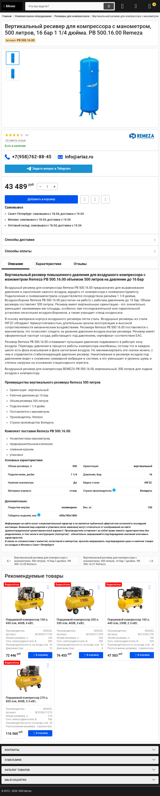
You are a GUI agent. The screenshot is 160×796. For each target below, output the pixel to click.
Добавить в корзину (41, 199)
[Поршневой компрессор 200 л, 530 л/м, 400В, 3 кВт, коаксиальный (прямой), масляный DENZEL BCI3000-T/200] (80, 600)
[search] (68, 6)
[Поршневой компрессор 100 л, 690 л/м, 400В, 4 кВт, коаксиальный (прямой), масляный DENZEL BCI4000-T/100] (29, 600)
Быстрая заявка (84, 199)
